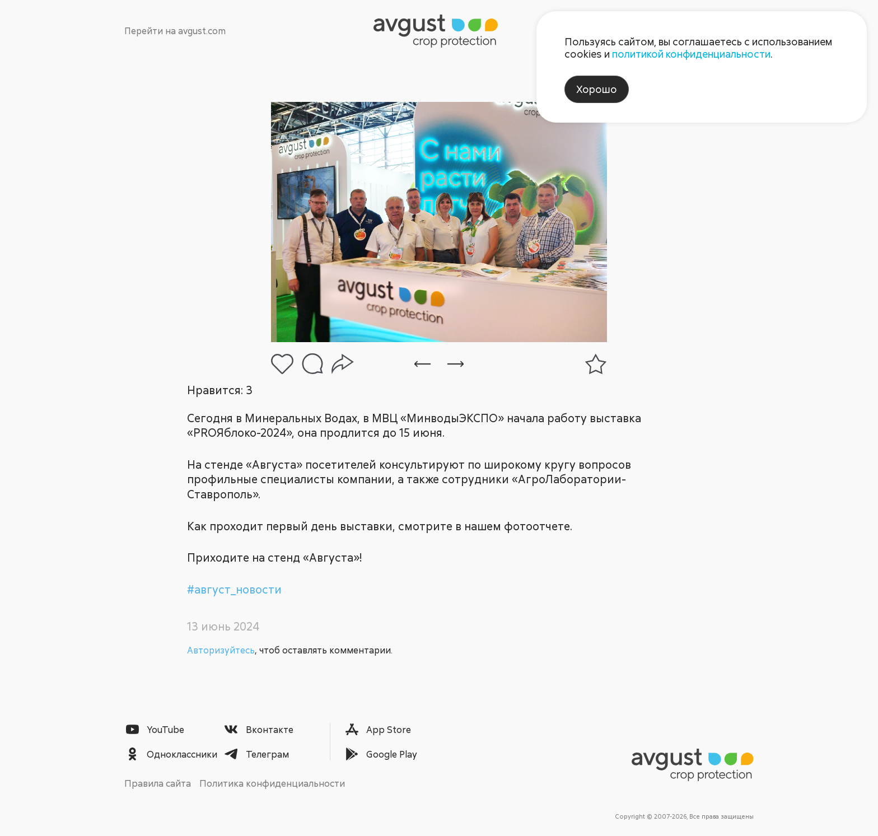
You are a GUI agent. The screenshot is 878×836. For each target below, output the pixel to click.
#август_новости (234, 589)
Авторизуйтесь (221, 650)
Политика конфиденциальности (272, 783)
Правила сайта (157, 783)
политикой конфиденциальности (691, 54)
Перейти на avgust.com (175, 30)
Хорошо (596, 89)
